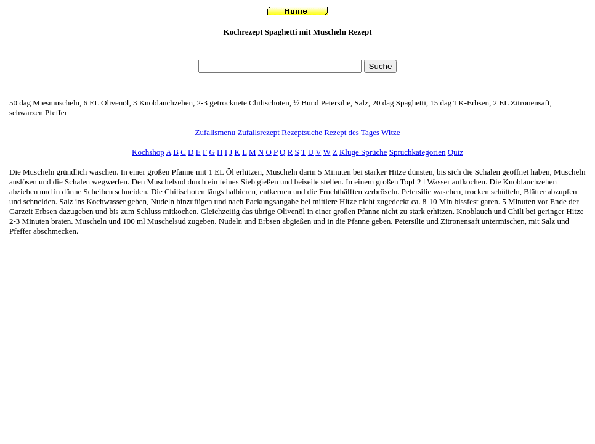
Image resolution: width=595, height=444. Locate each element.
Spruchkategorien (417, 152)
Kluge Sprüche (363, 152)
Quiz (455, 152)
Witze (390, 132)
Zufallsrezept (258, 132)
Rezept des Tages (351, 132)
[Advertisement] (297, 51)
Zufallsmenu (215, 132)
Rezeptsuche (301, 132)
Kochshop (148, 152)
